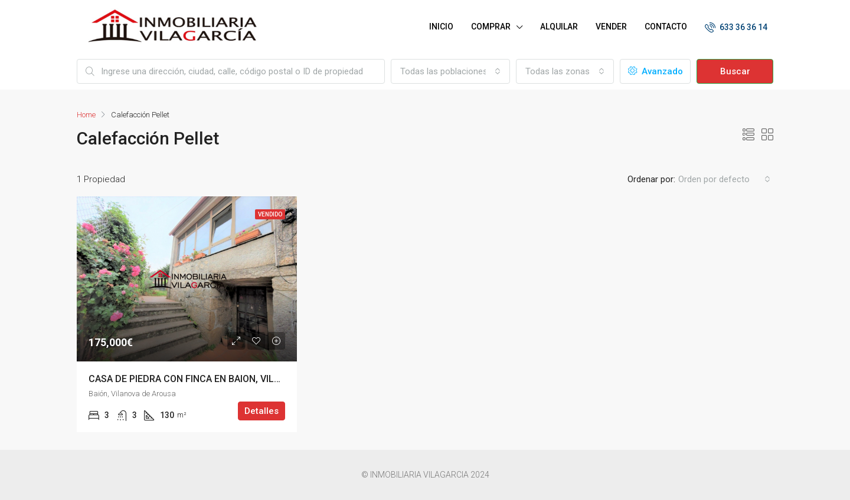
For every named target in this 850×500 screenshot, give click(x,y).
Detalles (261, 411)
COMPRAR (491, 26)
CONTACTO (666, 26)
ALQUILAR (559, 26)
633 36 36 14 (736, 27)
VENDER (611, 26)
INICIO (441, 26)
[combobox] (450, 71)
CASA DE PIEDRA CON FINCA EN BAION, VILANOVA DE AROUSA (223, 378)
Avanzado (655, 71)
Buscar (735, 71)
